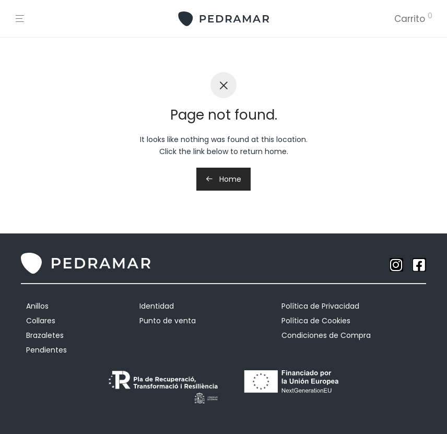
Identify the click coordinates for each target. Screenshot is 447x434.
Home (223, 179)
